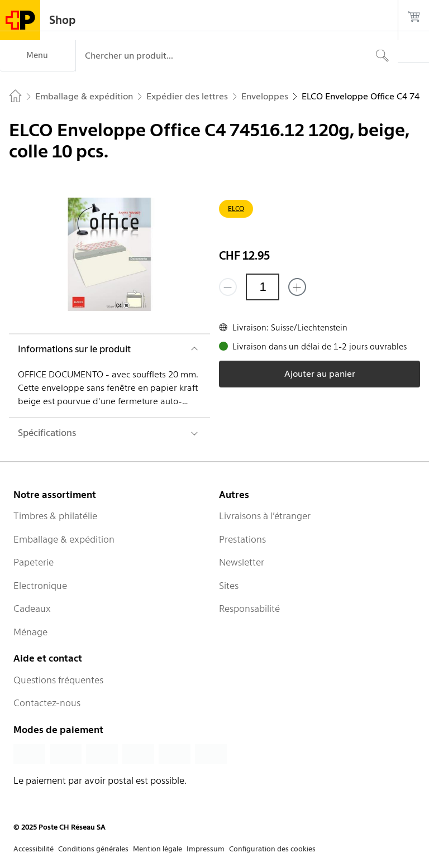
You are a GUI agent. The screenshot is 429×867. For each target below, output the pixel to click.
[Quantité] (262, 287)
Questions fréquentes (58, 680)
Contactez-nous (46, 702)
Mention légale (157, 849)
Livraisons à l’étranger (265, 515)
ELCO (236, 208)
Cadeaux (32, 608)
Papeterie (33, 562)
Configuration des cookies (272, 849)
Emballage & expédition (64, 539)
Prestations (242, 539)
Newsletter (241, 562)
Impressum (206, 849)
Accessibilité (33, 849)
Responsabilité (249, 608)
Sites (229, 585)
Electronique (40, 585)
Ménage (30, 632)
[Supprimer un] (228, 287)
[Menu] (37, 55)
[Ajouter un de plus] (297, 287)
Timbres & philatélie (55, 515)
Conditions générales (93, 849)
